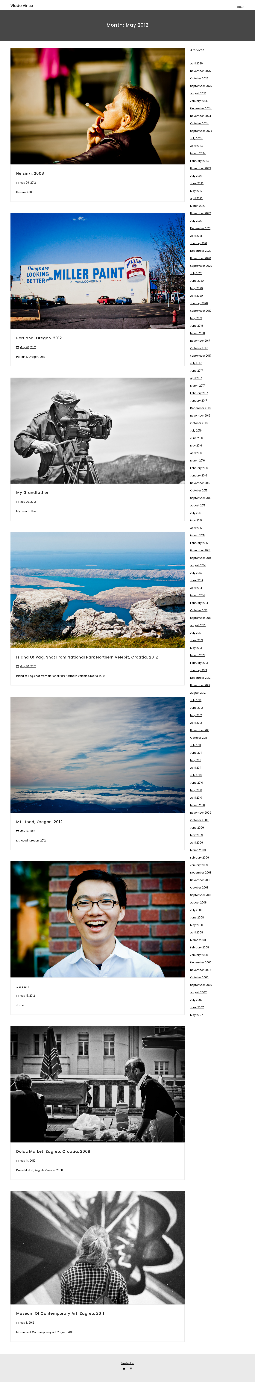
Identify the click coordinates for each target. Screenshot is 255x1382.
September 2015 (200, 498)
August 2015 (198, 505)
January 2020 (199, 303)
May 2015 (196, 520)
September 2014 (201, 558)
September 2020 (201, 266)
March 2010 (197, 805)
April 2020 (196, 296)
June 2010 (196, 783)
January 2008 (199, 955)
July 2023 (196, 176)
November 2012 (200, 685)
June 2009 (197, 827)
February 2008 (199, 947)
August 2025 (198, 93)
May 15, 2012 (27, 995)
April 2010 (196, 798)
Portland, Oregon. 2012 (39, 338)
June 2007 (197, 1007)
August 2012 (198, 693)
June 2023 (197, 183)
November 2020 (200, 258)
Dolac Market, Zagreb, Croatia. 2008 (53, 1151)
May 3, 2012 (27, 1323)
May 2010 (196, 790)
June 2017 (196, 371)
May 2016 (196, 445)
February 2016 (199, 468)
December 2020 (200, 251)
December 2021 (200, 228)
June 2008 (197, 917)
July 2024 (196, 138)
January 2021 (198, 243)
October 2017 (199, 348)
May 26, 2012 (28, 347)
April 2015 (196, 528)
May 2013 (196, 648)
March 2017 (197, 385)
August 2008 (198, 902)
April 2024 (196, 146)
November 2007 (200, 970)
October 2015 (198, 490)
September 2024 (201, 131)
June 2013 (196, 640)
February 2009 (199, 857)
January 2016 (198, 475)
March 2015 (197, 535)
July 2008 (196, 910)
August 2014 (198, 565)
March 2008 (198, 940)
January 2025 (199, 101)
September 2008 (201, 895)
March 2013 (197, 655)
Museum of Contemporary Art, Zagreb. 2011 (60, 1313)
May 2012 (196, 715)
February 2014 (199, 603)
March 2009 (198, 850)
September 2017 (200, 356)
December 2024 (201, 108)
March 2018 (197, 333)
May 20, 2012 (28, 502)
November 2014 (200, 550)
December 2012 (200, 678)
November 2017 (200, 341)
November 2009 (200, 813)
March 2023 (197, 206)
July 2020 (196, 273)
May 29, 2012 (28, 182)
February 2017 (199, 393)
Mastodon (127, 1363)
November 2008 (200, 880)
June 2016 (196, 438)
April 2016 (196, 453)
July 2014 (196, 573)
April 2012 (196, 723)
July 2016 (196, 430)
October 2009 (199, 820)
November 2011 (199, 730)
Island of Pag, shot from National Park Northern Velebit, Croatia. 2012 (87, 657)
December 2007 (201, 962)
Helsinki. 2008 (30, 173)
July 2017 (196, 363)
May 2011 (195, 760)
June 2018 (196, 326)
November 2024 (200, 116)
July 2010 (196, 775)
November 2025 (200, 71)
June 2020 (197, 281)
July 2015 (195, 513)
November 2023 (200, 168)
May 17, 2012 (27, 831)
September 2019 (200, 311)
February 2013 (199, 663)
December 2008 (201, 872)
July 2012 (195, 700)
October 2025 (199, 78)
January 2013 (198, 670)
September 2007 (201, 985)
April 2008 (196, 932)
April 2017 (196, 378)
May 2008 (196, 925)
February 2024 (199, 161)
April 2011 (195, 768)
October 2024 (199, 123)
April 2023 (196, 198)
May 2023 (196, 191)
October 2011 (198, 738)
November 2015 (200, 483)
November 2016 (200, 415)
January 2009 (199, 865)
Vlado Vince (21, 5)
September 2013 (200, 618)
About (241, 7)
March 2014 (197, 595)
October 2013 (198, 610)
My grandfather (32, 492)
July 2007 (196, 1000)
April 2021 (196, 236)
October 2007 (199, 977)
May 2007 (196, 1015)
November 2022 (200, 213)
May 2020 (196, 288)
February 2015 (199, 543)
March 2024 (198, 153)
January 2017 (198, 400)
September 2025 (201, 86)
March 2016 (197, 460)
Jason (22, 986)
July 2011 (195, 745)
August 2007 (198, 992)
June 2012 (196, 708)
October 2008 (199, 887)
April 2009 (196, 842)
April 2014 (196, 588)
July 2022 (196, 221)
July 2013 (195, 633)
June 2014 (196, 580)
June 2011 (196, 753)
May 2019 (196, 318)
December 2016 (200, 408)
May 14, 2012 (27, 1160)
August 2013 (198, 625)
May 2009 (196, 835)
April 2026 (196, 63)
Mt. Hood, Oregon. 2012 (39, 821)
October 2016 (199, 423)
